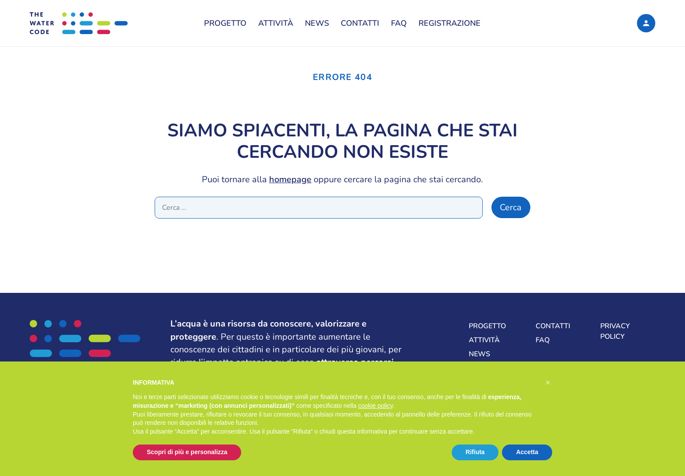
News (317, 23)
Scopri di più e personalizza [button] (187, 451)
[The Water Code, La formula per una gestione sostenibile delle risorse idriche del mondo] (96, 23)
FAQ (399, 23)
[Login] (646, 23)
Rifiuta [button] (475, 451)
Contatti (360, 23)
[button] (548, 382)
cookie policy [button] (375, 405)
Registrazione (450, 23)
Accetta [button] (527, 451)
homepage (290, 179)
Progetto (225, 23)
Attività (275, 23)
